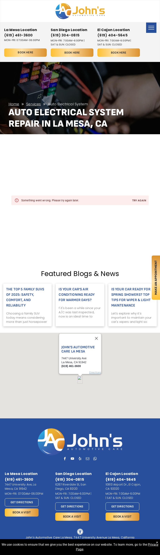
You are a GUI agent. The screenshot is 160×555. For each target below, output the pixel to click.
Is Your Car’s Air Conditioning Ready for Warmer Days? (77, 294)
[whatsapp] (95, 459)
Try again (139, 201)
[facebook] (65, 459)
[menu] (151, 28)
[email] (87, 459)
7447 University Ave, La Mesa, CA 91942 (20, 487)
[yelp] (80, 459)
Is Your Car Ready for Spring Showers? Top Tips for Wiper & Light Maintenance (131, 297)
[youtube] (72, 459)
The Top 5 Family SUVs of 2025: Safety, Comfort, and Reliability (25, 297)
